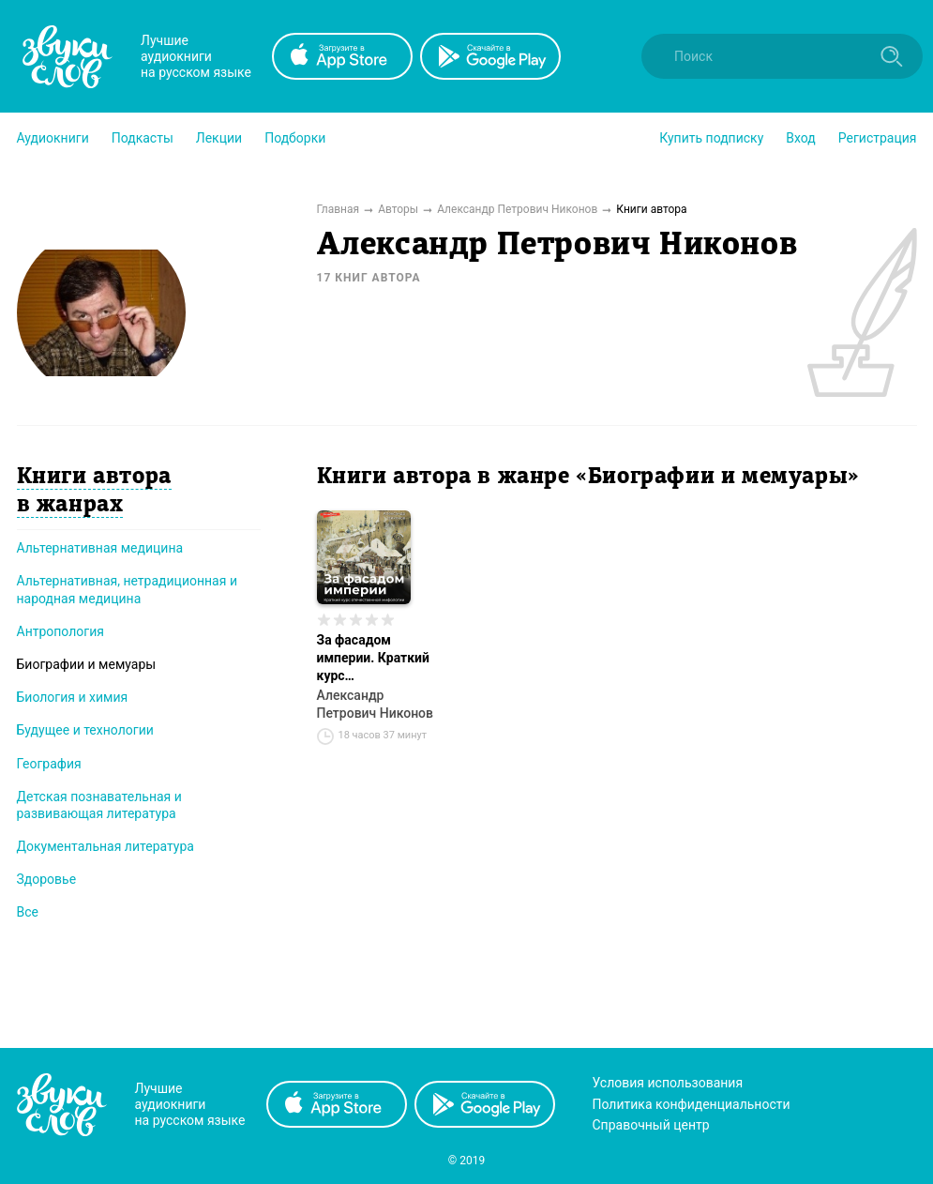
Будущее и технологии (85, 729)
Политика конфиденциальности (691, 1104)
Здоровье (47, 879)
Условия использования (668, 1082)
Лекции (219, 137)
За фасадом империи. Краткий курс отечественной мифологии (373, 658)
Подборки (294, 137)
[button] (53, 138)
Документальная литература (105, 846)
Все (27, 911)
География (49, 763)
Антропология (60, 631)
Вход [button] (800, 137)
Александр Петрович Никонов (375, 704)
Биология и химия (72, 697)
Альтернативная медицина (100, 547)
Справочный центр (651, 1124)
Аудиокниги (53, 137)
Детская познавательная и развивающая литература (99, 805)
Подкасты (142, 137)
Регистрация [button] (877, 137)
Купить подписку (711, 137)
